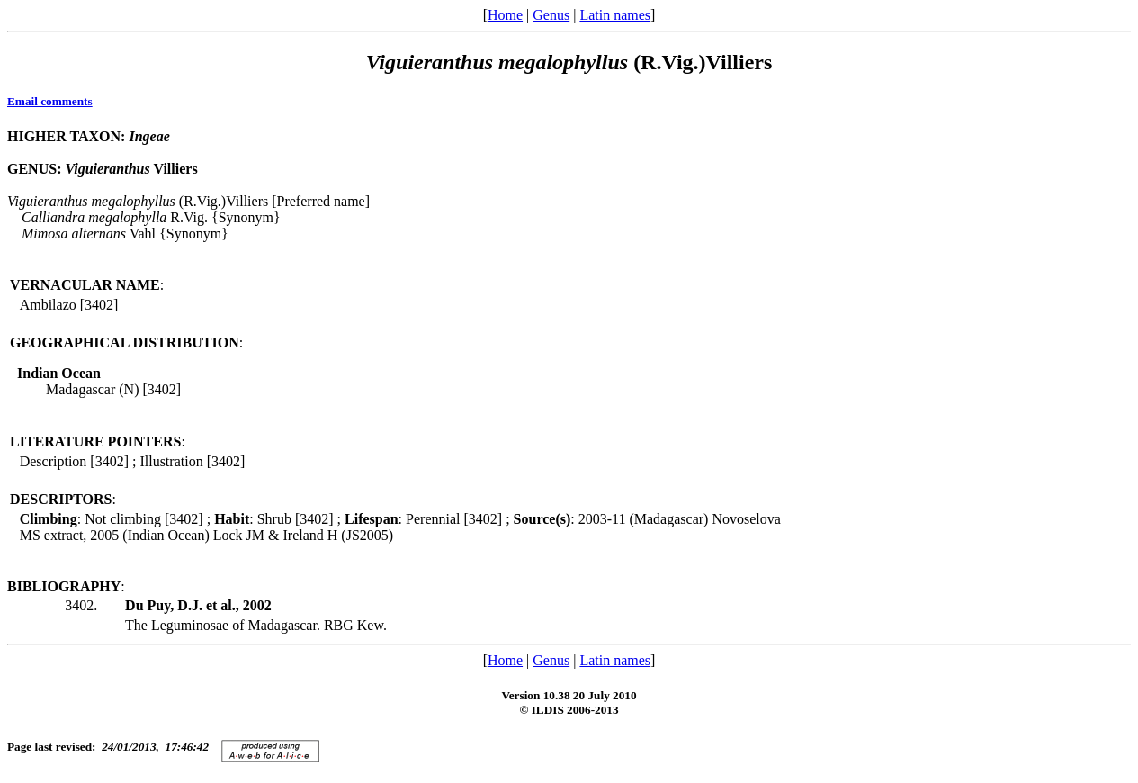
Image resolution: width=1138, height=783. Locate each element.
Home (505, 14)
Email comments (50, 101)
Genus (551, 14)
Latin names (614, 14)
